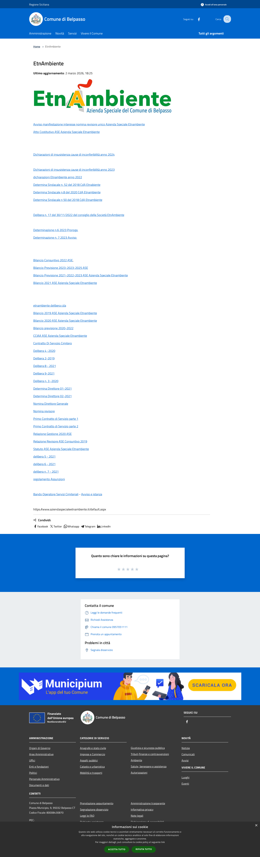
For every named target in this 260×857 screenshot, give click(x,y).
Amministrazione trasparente (148, 803)
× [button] (256, 825)
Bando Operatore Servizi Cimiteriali (55, 494)
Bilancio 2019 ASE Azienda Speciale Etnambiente (65, 313)
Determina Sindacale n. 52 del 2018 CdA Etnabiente (66, 184)
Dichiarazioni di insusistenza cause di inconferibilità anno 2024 (74, 154)
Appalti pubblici (89, 760)
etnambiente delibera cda (49, 305)
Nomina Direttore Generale (50, 403)
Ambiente (136, 760)
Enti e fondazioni (39, 767)
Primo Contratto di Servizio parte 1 (55, 418)
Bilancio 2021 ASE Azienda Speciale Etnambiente (65, 283)
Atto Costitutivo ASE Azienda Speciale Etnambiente (66, 132)
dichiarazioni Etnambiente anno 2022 (57, 177)
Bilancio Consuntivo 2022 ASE (53, 260)
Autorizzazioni (139, 773)
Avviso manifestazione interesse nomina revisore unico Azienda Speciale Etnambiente (89, 124)
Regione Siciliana (39, 4)
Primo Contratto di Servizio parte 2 (55, 426)
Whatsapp (71, 526)
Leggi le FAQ (87, 816)
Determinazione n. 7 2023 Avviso (55, 237)
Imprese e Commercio (92, 754)
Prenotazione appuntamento (96, 803)
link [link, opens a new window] (163, 842)
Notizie (186, 748)
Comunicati (188, 754)
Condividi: (42, 520)
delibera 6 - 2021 (44, 464)
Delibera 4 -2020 (44, 350)
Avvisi (185, 760)
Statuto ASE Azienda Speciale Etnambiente (61, 449)
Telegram (87, 526)
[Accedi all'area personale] (213, 5)
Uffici (32, 760)
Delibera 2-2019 (44, 358)
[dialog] (130, 839)
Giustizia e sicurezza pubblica (148, 748)
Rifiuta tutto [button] (144, 849)
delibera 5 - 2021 (44, 456)
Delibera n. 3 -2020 (45, 381)
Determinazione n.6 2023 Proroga (55, 230)
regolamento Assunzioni (49, 479)
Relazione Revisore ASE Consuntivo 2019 (60, 441)
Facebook (40, 526)
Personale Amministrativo (44, 779)
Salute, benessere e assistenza (148, 766)
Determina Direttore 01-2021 (52, 388)
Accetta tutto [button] (116, 849)
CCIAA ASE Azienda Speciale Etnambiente (60, 335)
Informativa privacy (142, 809)
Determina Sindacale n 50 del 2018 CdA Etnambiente (67, 199)
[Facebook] (196, 19)
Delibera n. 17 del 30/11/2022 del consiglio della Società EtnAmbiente (78, 215)
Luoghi (185, 777)
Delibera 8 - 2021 (44, 366)
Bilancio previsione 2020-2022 (53, 328)
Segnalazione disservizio (94, 809)
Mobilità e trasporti (91, 773)
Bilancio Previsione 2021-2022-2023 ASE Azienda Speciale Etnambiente (80, 275)
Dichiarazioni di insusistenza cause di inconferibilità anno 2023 (74, 169)
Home (36, 46)
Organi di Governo (39, 748)
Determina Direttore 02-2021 (52, 396)
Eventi (185, 784)
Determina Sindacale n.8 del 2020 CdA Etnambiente (67, 192)
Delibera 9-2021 (44, 373)
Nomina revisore (44, 411)
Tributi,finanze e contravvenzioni (150, 754)
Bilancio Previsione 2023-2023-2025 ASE (60, 267)
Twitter (55, 526)
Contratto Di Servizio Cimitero (52, 343)
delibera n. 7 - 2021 (46, 471)
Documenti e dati (39, 785)
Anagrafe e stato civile (93, 748)
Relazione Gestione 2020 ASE (52, 434)
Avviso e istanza (91, 494)
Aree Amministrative (41, 754)
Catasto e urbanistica (92, 767)
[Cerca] (227, 19)
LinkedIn (104, 526)
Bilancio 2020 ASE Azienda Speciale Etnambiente (65, 320)
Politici (33, 773)
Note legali (137, 816)
